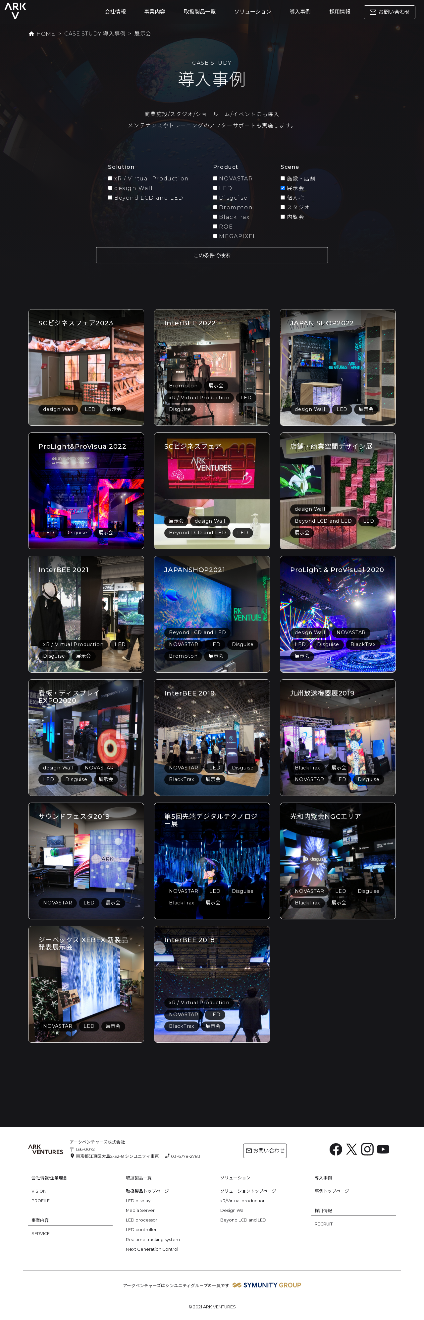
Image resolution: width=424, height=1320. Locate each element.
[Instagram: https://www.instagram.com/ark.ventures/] (367, 1149)
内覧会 (292, 217)
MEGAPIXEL (235, 236)
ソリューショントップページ (248, 1191)
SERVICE (40, 1233)
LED (222, 188)
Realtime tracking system (153, 1239)
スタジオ (295, 207)
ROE (223, 227)
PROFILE (40, 1200)
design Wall (130, 188)
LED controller (141, 1229)
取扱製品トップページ (147, 1191)
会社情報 (115, 12)
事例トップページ (332, 1191)
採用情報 (339, 12)
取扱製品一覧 (200, 12)
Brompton (233, 207)
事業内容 (154, 12)
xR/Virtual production (243, 1200)
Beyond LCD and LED (145, 198)
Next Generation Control (152, 1249)
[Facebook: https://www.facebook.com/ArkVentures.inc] (336, 1149)
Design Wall (232, 1210)
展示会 (292, 188)
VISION (38, 1191)
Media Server (140, 1210)
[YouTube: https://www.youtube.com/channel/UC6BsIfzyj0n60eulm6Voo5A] (383, 1149)
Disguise (230, 198)
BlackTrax (231, 217)
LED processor (141, 1220)
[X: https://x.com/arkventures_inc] (351, 1149)
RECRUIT (324, 1223)
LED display (138, 1200)
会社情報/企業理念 (49, 1177)
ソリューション (252, 12)
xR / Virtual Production (148, 178)
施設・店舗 (298, 178)
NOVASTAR (233, 178)
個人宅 (292, 198)
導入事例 (300, 12)
